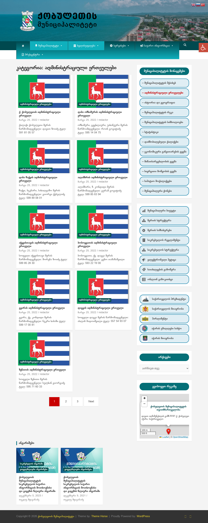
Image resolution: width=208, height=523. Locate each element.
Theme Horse (99, 516)
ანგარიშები (26, 443)
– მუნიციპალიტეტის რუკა (157, 112)
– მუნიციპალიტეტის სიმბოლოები (162, 122)
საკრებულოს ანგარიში (31, 464)
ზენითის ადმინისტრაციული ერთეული (42, 369)
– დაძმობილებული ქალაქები (160, 142)
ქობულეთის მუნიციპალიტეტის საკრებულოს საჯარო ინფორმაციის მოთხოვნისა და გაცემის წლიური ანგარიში (37, 484)
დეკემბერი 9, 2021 (74, 495)
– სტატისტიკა (150, 132)
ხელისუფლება (88, 45)
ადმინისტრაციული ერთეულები (35, 104)
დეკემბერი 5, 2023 (30, 495)
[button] (203, 47)
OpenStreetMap (180, 437)
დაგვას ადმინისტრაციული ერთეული (100, 308)
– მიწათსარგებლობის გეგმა (159, 161)
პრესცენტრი (34, 54)
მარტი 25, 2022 (28, 120)
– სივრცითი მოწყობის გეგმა (159, 171)
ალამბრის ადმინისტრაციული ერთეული (102, 177)
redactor (44, 120)
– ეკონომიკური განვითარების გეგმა (164, 151)
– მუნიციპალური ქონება (157, 191)
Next (91, 401)
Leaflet (164, 437)
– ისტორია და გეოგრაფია (158, 102)
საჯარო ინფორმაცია (159, 45)
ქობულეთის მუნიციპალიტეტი (56, 516)
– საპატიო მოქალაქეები (157, 181)
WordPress (143, 516)
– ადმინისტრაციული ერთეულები (162, 92)
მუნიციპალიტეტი (50, 45)
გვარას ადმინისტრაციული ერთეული (42, 308)
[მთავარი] (23, 45)
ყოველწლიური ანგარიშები (33, 469)
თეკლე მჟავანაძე (29, 499)
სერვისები (122, 45)
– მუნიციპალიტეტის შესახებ (159, 83)
